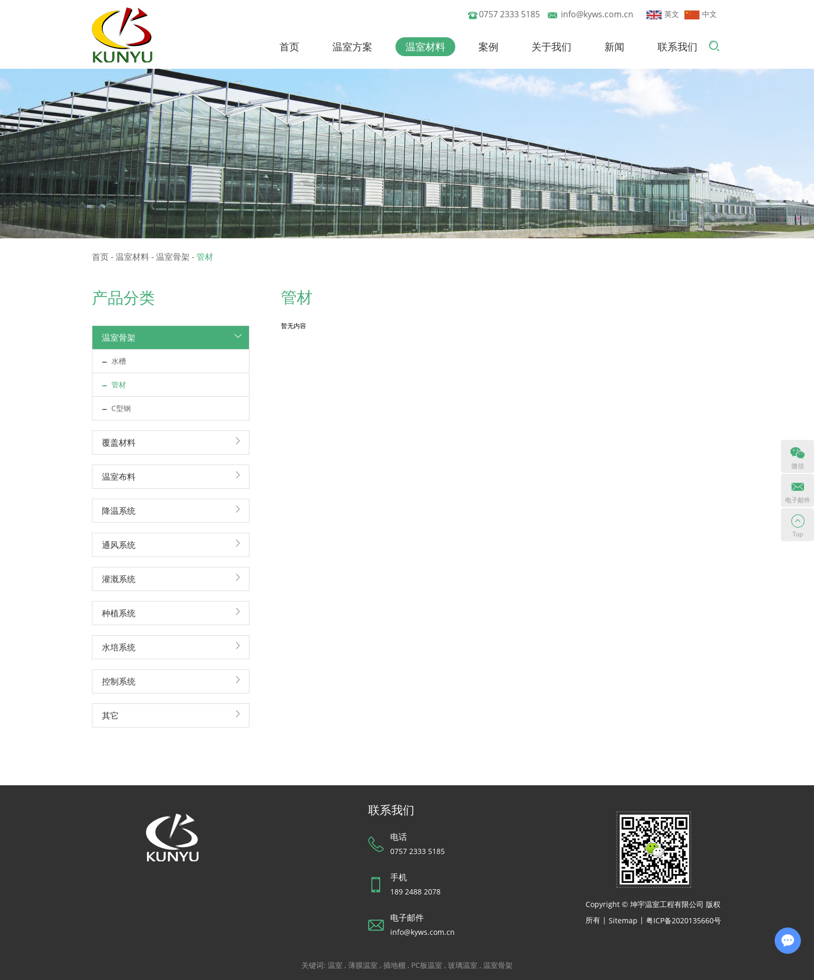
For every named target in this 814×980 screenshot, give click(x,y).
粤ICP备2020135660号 (683, 920)
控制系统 (118, 681)
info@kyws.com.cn (597, 14)
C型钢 (121, 408)
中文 (700, 14)
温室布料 (118, 476)
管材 (204, 256)
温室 (335, 965)
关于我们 (551, 47)
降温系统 (118, 511)
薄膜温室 (363, 965)
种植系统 (118, 613)
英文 (662, 14)
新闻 (614, 47)
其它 (110, 715)
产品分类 (123, 297)
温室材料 (425, 47)
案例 (488, 47)
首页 (289, 47)
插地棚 (394, 965)
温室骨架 (173, 256)
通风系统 (118, 545)
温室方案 (352, 47)
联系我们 (677, 47)
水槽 (118, 361)
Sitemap (623, 920)
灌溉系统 (118, 579)
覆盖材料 (118, 442)
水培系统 (118, 647)
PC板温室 (426, 965)
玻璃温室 (462, 965)
